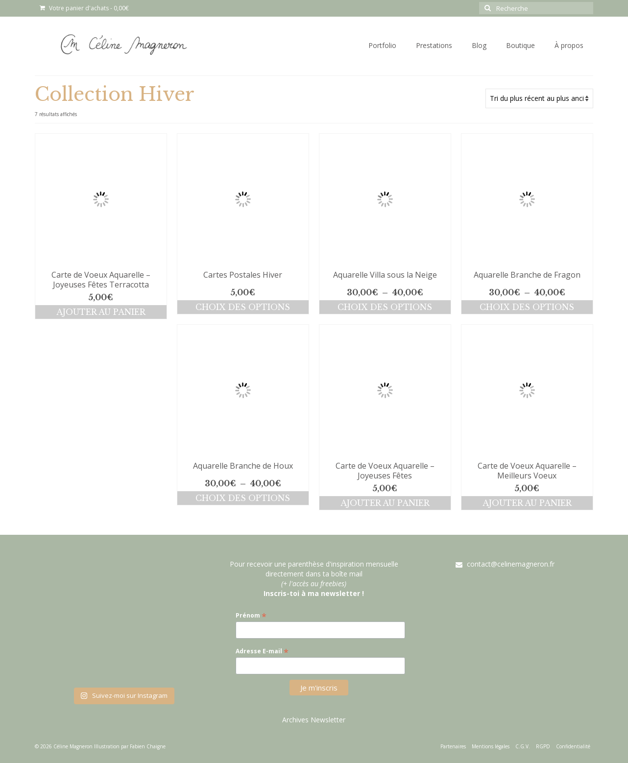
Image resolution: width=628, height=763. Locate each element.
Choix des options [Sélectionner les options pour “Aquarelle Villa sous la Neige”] (385, 307)
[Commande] (539, 98)
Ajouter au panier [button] (100, 312)
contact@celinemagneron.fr (505, 564)
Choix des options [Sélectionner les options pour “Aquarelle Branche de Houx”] (242, 498)
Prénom (251, 615)
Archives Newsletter (313, 719)
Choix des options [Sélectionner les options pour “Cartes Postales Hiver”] (242, 307)
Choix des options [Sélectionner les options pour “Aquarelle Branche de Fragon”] (527, 307)
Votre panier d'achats (84, 8)
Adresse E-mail (262, 651)
